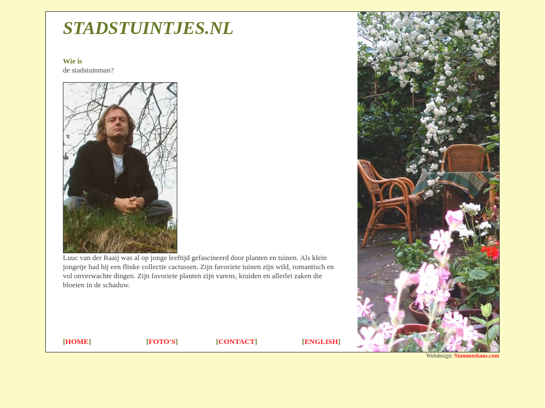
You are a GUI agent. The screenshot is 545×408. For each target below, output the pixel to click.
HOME (76, 341)
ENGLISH (321, 341)
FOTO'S (161, 341)
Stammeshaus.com (476, 355)
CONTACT (237, 341)
